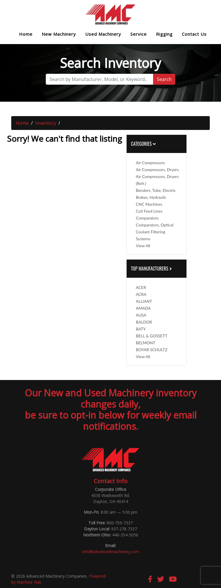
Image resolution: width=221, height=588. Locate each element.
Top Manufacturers (152, 268)
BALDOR (144, 321)
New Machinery (59, 34)
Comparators (147, 217)
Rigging (164, 34)
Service (138, 34)
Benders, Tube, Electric (156, 190)
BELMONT (145, 342)
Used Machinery (103, 34)
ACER (141, 287)
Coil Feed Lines (149, 211)
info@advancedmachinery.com (110, 551)
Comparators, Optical (155, 224)
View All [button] (143, 245)
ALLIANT (144, 301)
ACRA (141, 294)
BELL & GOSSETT (151, 335)
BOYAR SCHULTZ (151, 349)
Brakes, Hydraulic (151, 197)
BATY (141, 328)
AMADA (143, 308)
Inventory (45, 123)
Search (164, 79)
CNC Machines (149, 204)
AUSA (141, 315)
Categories (143, 143)
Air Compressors (150, 162)
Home (26, 34)
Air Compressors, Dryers (157, 169)
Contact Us (194, 34)
